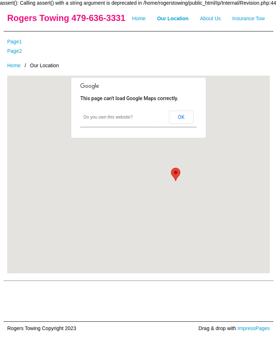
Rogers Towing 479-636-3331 (66, 18)
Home (138, 18)
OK (181, 117)
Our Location (172, 18)
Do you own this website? (108, 117)
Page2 (14, 51)
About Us (210, 18)
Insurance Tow (248, 18)
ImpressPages (254, 328)
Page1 (14, 41)
